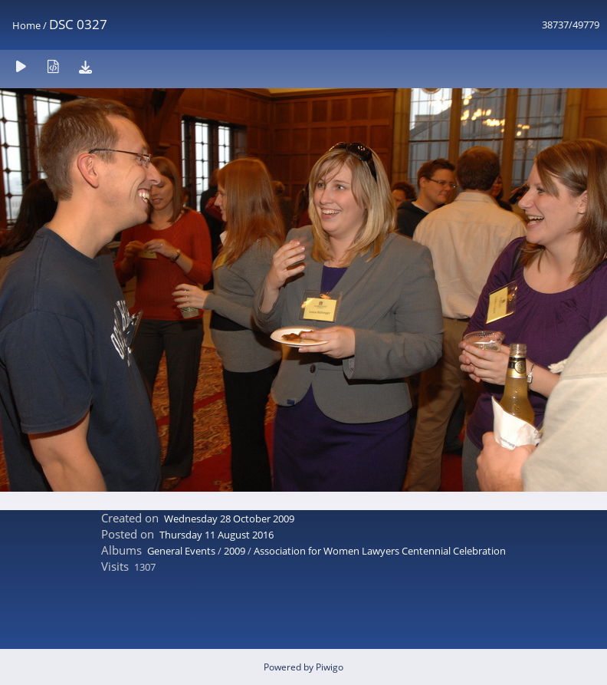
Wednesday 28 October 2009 (229, 518)
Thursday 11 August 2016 (216, 535)
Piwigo (329, 666)
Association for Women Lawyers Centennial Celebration (380, 551)
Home (26, 25)
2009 (234, 551)
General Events (181, 551)
